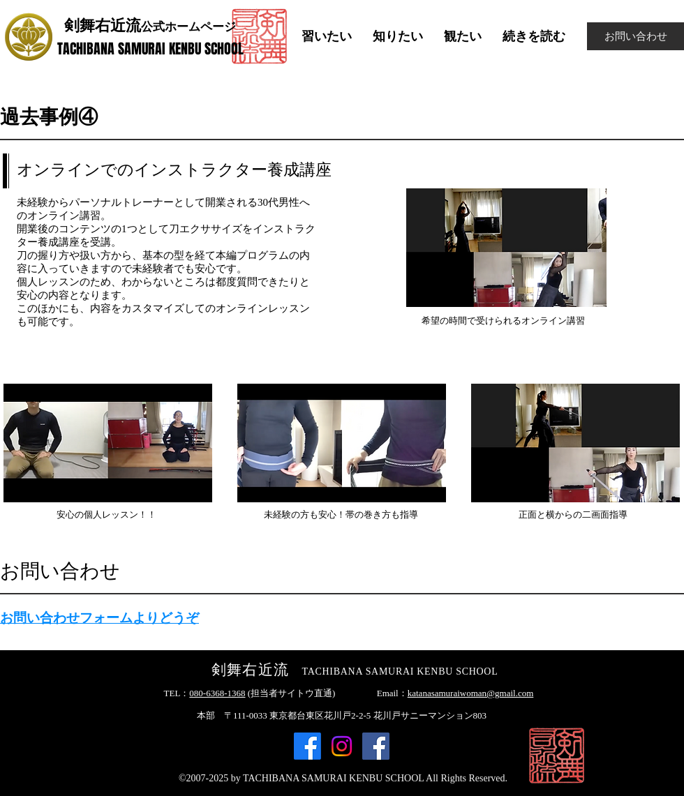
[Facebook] (307, 746)
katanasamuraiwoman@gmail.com (471, 693)
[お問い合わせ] (635, 36)
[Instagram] (341, 746)
